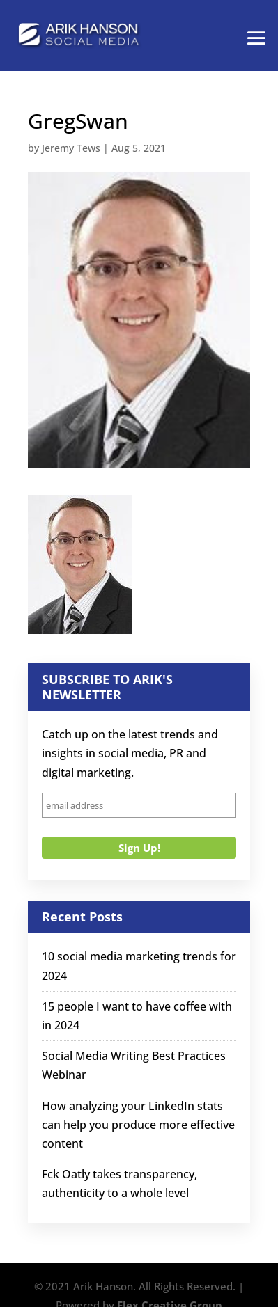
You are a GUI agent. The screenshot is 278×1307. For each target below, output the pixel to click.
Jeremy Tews (71, 148)
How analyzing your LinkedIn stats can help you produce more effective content (138, 1124)
